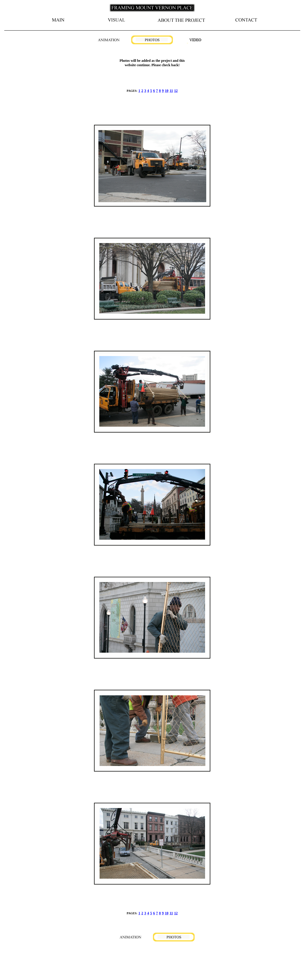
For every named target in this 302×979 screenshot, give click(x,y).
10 (166, 91)
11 (171, 91)
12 (176, 91)
